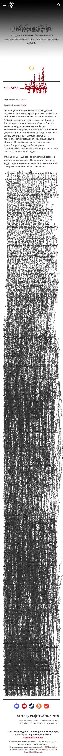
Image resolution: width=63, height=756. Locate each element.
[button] (4, 4)
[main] (31, 28)
